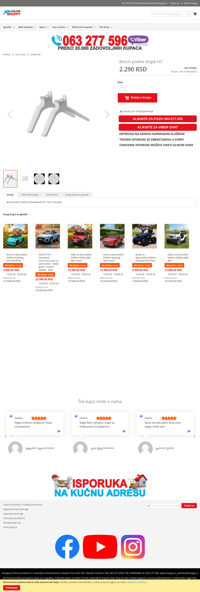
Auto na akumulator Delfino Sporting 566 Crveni (113, 257)
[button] (25, 179)
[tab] (10, 194)
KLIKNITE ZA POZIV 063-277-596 (158, 119)
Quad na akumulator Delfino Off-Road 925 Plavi (145, 257)
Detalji (10, 194)
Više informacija (30, 194)
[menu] (100, 27)
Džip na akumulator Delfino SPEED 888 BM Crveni (81, 257)
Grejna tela (35, 54)
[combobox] (171, 14)
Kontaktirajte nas (12, 522)
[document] (100, 585)
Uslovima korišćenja (136, 582)
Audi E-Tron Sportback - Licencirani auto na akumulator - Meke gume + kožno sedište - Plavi (49, 262)
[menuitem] (8, 27)
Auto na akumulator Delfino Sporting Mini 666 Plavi (16, 257)
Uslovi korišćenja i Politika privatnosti (22, 504)
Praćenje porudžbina (14, 518)
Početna (7, 54)
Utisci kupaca (10, 527)
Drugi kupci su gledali (77, 194)
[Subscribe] (189, 505)
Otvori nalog (190, 3)
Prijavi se (174, 3)
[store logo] (11, 12)
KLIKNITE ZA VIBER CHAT (158, 127)
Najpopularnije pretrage (15, 509)
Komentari (52, 194)
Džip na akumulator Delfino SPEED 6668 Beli (178, 257)
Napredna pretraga (13, 513)
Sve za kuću (20, 54)
